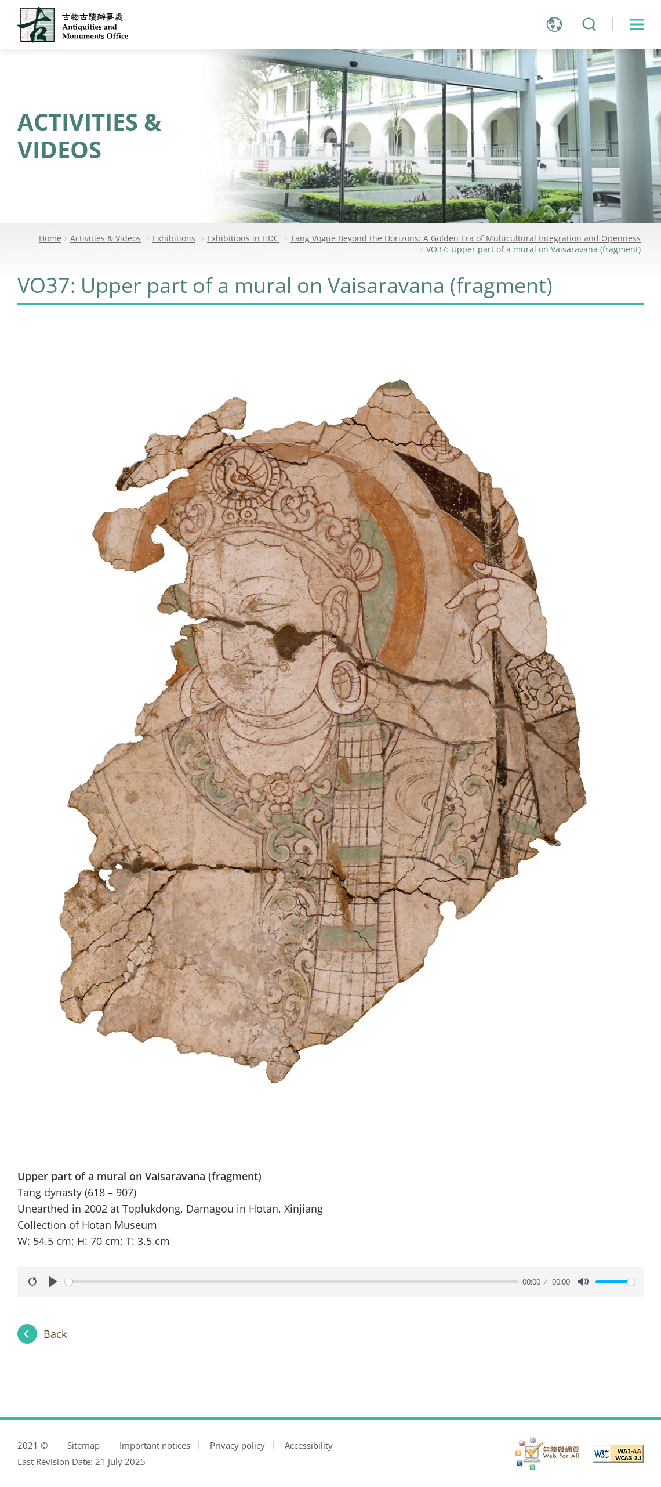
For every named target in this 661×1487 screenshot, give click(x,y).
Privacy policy (237, 1445)
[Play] (52, 1281)
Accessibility (309, 1445)
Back (55, 1334)
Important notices (154, 1445)
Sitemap (83, 1445)
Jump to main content (0, 0)
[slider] (291, 1281)
